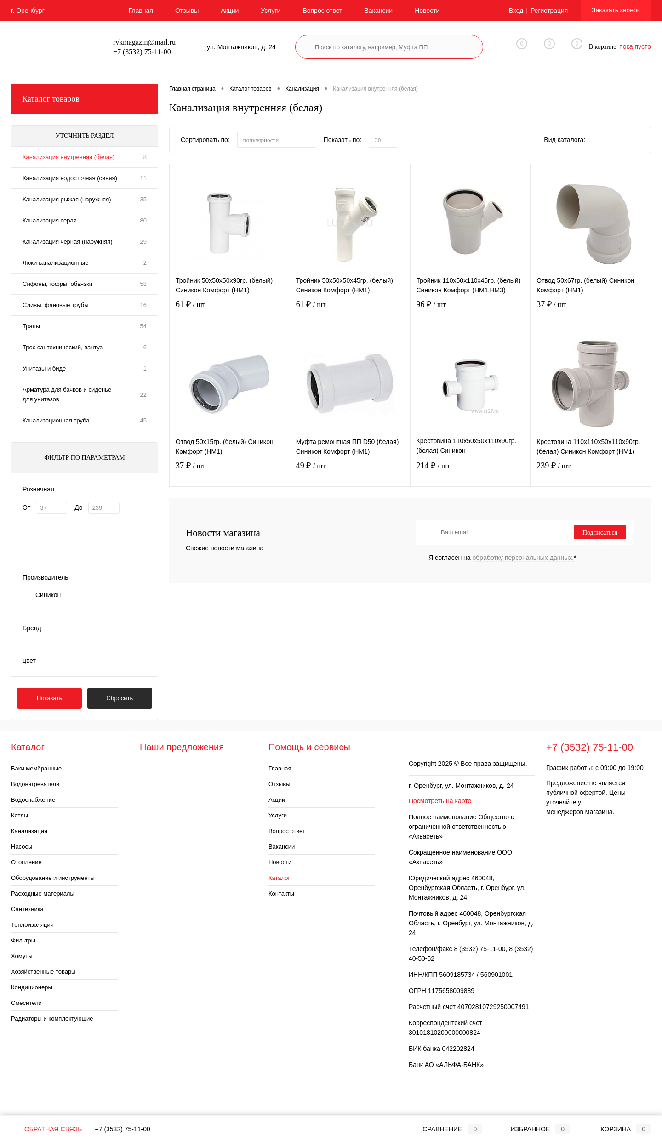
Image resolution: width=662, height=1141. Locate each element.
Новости (427, 10)
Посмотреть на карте (440, 800)
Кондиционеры (31, 987)
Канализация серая (50, 220)
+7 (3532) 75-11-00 (122, 1129)
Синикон (48, 595)
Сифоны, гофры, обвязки (57, 283)
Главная (141, 10)
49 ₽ (350, 473)
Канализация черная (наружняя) (68, 241)
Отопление (26, 862)
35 (143, 199)
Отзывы (187, 10)
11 (143, 178)
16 (143, 305)
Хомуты (22, 956)
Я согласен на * (502, 557)
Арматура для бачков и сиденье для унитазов (67, 394)
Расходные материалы (42, 893)
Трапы (31, 326)
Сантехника (27, 909)
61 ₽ (230, 312)
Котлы (19, 815)
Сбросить (120, 698)
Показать (49, 698)
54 (143, 326)
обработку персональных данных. (523, 557)
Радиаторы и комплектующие (52, 1018)
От (26, 507)
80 (143, 220)
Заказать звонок (616, 10)
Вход (515, 10)
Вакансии (378, 10)
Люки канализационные (55, 262)
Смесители (26, 1002)
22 (143, 394)
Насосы (21, 846)
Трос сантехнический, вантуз (63, 347)
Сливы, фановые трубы (56, 305)
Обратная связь (46, 1129)
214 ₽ (471, 473)
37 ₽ (590, 312)
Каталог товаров (84, 99)
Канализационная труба (56, 420)
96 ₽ (471, 312)
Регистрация (549, 10)
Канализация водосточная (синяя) (70, 178)
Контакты (281, 893)
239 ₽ (590, 473)
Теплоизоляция (32, 924)
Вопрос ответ (322, 10)
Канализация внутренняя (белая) (68, 157)
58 (143, 283)
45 (143, 420)
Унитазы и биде (44, 368)
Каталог (279, 877)
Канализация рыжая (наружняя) (67, 199)
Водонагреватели (35, 784)
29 (143, 241)
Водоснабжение (33, 799)
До (78, 507)
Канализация (29, 830)
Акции (230, 10)
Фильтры (23, 940)
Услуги (270, 10)
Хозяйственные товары (43, 971)
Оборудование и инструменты (53, 877)
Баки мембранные (36, 768)
